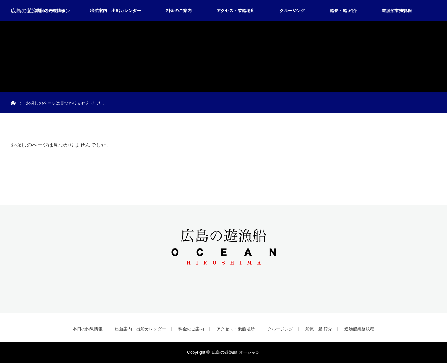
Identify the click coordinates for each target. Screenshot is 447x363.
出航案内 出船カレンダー (115, 10)
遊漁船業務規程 (397, 10)
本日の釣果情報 (88, 329)
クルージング (292, 10)
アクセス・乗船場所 (235, 10)
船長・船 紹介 (343, 10)
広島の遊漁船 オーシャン (41, 10)
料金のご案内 (179, 10)
